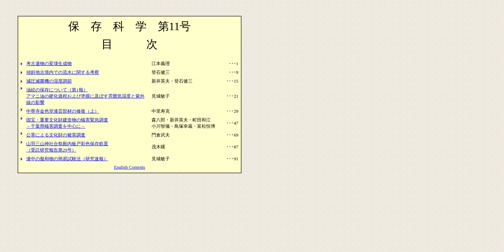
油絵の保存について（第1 (52, 89)
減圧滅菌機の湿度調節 (49, 81)
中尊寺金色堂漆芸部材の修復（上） (62, 111)
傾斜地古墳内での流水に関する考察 (62, 72)
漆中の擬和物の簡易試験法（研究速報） (67, 158)
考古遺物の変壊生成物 (49, 63)
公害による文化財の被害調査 (55, 135)
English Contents (129, 167)
